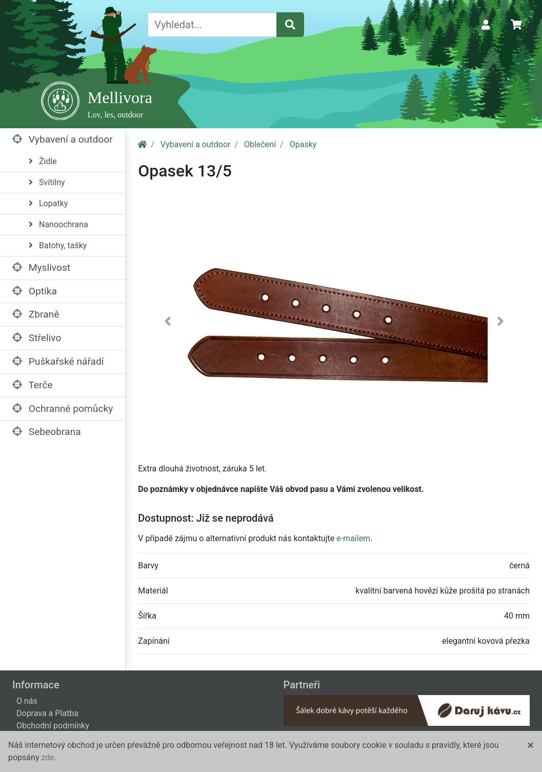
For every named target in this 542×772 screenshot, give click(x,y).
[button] (167, 323)
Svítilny (47, 182)
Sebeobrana (46, 432)
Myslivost (41, 267)
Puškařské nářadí (58, 361)
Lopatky (48, 203)
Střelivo (36, 338)
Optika (34, 291)
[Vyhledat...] (212, 24)
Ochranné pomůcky (62, 408)
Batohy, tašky (58, 245)
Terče (32, 385)
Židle (43, 161)
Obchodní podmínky (52, 725)
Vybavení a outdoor (62, 139)
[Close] (530, 745)
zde (47, 757)
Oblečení (260, 144)
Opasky (303, 144)
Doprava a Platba (47, 713)
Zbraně (35, 314)
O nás (26, 701)
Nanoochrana (58, 224)
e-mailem (353, 538)
